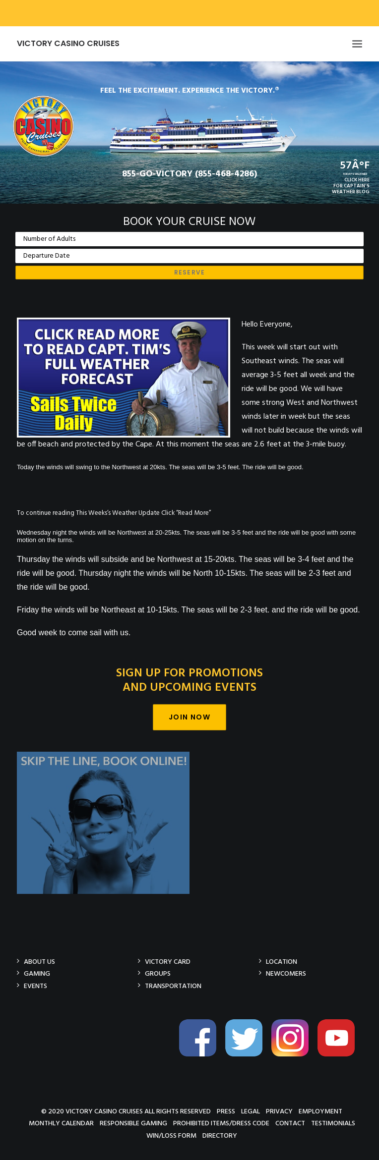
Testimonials (333, 1123)
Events (35, 986)
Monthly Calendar (61, 1123)
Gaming (37, 973)
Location (281, 961)
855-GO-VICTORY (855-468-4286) (189, 174)
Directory (219, 1135)
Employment (320, 1111)
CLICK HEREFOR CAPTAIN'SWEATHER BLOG (351, 186)
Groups (158, 973)
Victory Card (167, 961)
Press (226, 1111)
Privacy (279, 1111)
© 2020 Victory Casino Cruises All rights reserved (126, 1111)
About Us (39, 961)
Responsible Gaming (133, 1123)
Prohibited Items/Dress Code (221, 1123)
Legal (250, 1111)
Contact (290, 1123)
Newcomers (286, 973)
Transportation (173, 986)
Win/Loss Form (171, 1135)
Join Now (189, 717)
